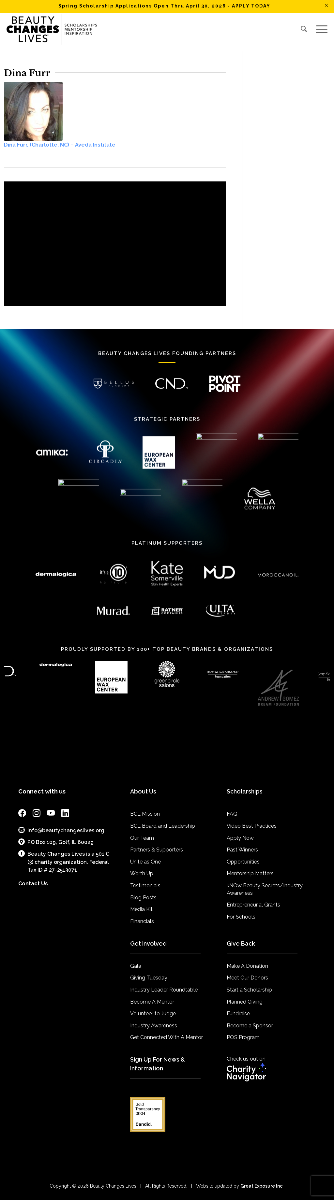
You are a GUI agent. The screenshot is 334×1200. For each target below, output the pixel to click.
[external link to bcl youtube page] (51, 814)
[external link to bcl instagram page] (36, 814)
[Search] (303, 29)
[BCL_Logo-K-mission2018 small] (52, 29)
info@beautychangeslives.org (61, 830)
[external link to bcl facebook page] (22, 814)
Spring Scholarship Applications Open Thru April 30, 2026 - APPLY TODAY (164, 5)
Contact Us (33, 883)
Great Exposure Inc (261, 1186)
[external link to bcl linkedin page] (65, 814)
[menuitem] (303, 29)
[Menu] (319, 29)
